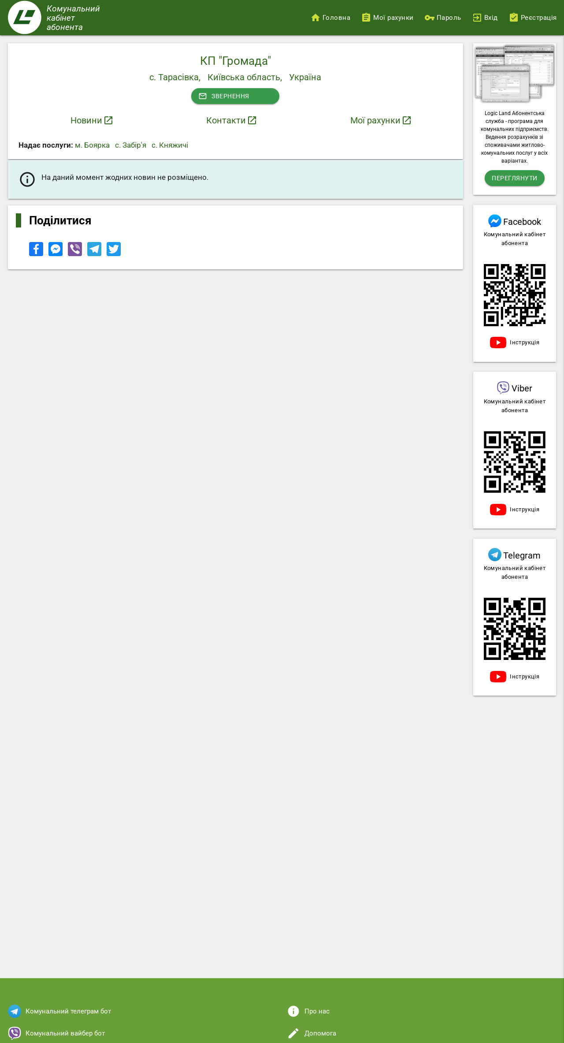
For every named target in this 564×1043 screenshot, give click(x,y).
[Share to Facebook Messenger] (56, 254)
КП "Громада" (235, 60)
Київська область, (245, 77)
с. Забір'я (130, 145)
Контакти (226, 120)
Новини (86, 120)
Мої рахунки (375, 120)
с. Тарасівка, (174, 77)
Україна (305, 77)
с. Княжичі (170, 145)
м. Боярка (92, 145)
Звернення (223, 96)
